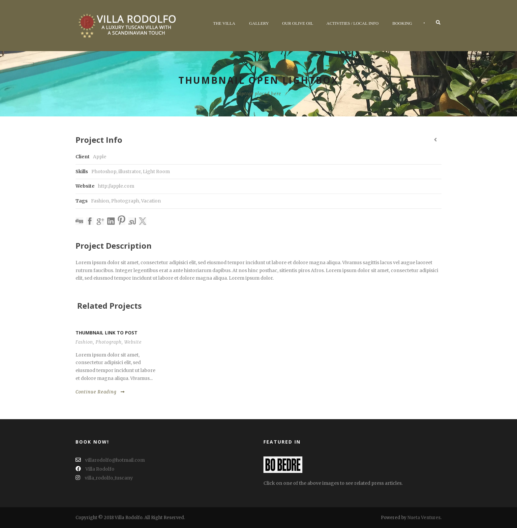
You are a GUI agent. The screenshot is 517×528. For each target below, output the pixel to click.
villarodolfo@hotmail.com (110, 460)
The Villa (224, 23)
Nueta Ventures (424, 517)
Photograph (125, 201)
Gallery (259, 23)
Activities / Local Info (352, 23)
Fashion (100, 201)
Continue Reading (100, 392)
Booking (402, 23)
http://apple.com (116, 186)
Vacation (151, 201)
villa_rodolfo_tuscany (104, 478)
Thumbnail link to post (106, 332)
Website (133, 342)
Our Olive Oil (297, 23)
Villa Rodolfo (95, 469)
